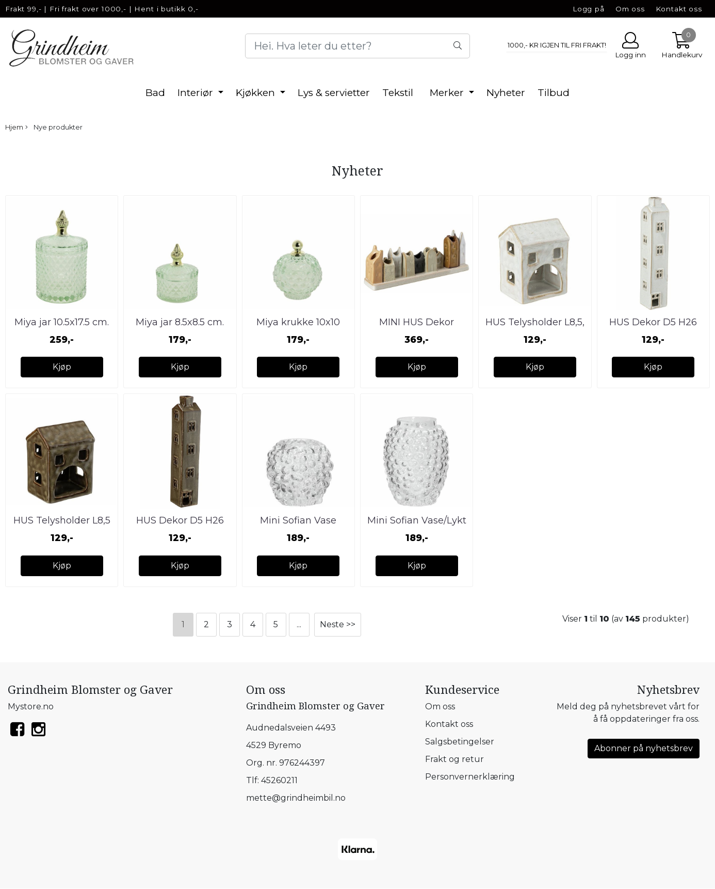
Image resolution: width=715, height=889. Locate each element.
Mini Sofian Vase (298, 520)
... (299, 624)
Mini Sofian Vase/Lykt (416, 520)
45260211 (279, 780)
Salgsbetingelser (459, 742)
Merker (448, 93)
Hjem (14, 127)
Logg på (589, 9)
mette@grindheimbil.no (296, 798)
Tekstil (397, 93)
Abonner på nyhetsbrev (643, 748)
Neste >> (337, 624)
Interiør (196, 93)
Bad (155, 93)
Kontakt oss (679, 9)
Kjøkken (257, 93)
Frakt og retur (454, 759)
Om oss (630, 9)
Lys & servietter (334, 93)
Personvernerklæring (470, 777)
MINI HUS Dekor (416, 322)
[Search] (357, 46)
